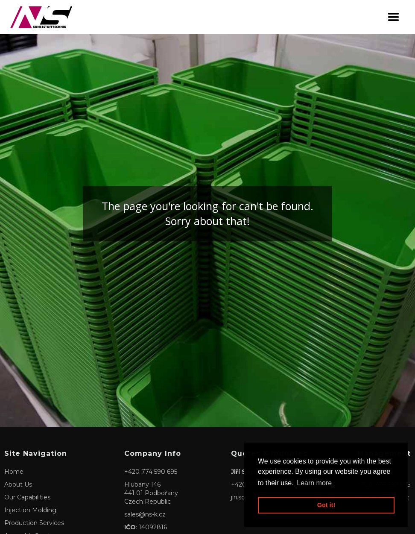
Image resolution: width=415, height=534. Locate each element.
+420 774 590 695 (150, 471)
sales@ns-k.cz (145, 514)
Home (13, 471)
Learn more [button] (314, 483)
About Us (18, 484)
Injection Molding (30, 510)
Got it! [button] (326, 505)
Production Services (34, 523)
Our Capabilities (27, 497)
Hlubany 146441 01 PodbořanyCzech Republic (151, 493)
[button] (393, 17)
